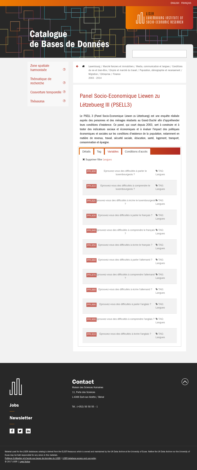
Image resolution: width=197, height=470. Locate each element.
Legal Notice (25, 461)
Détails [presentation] (86, 151)
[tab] (48, 68)
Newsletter (21, 418)
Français (186, 3)
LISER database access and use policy (79, 458)
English (175, 3)
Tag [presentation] (99, 151)
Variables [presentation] (113, 151)
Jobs (14, 405)
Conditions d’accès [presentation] (136, 151)
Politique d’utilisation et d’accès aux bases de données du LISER (32, 458)
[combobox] (159, 54)
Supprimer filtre (93, 159)
